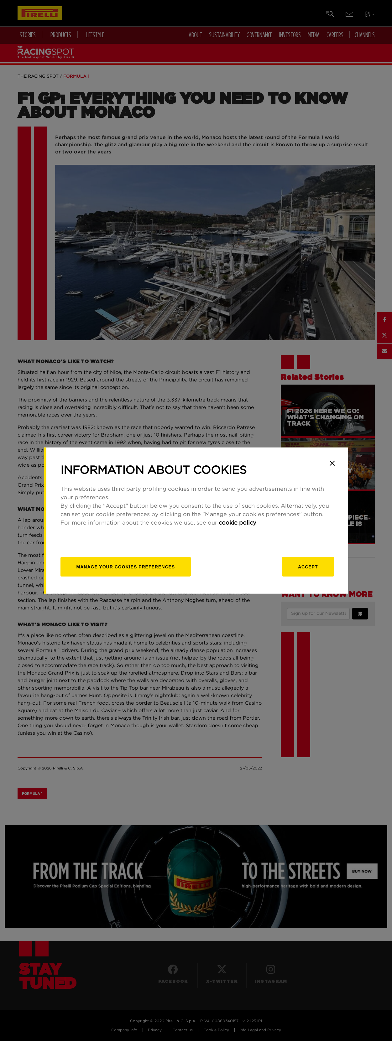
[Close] (332, 463)
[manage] (125, 566)
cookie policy (237, 522)
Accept (308, 566)
